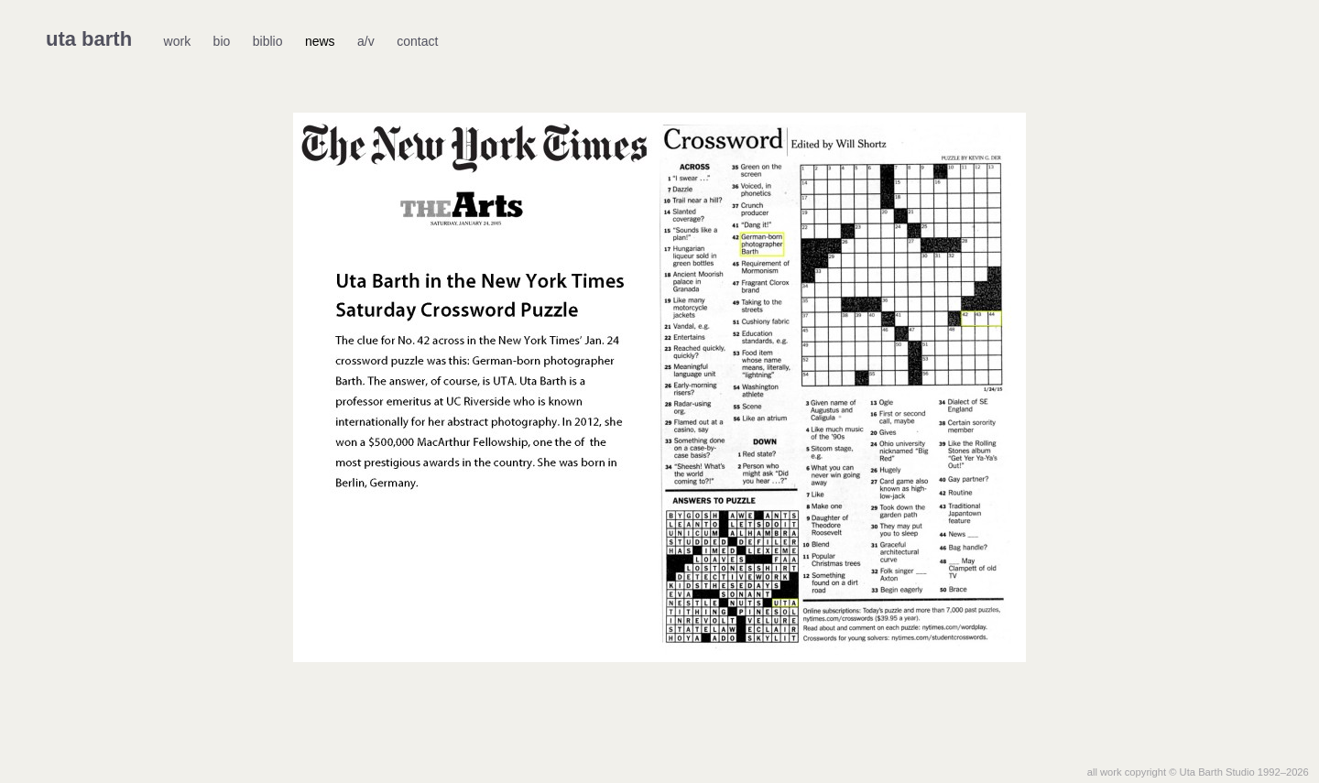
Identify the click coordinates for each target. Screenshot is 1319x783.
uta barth (89, 38)
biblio (268, 41)
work (177, 41)
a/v (366, 41)
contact (417, 41)
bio (222, 41)
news (320, 41)
